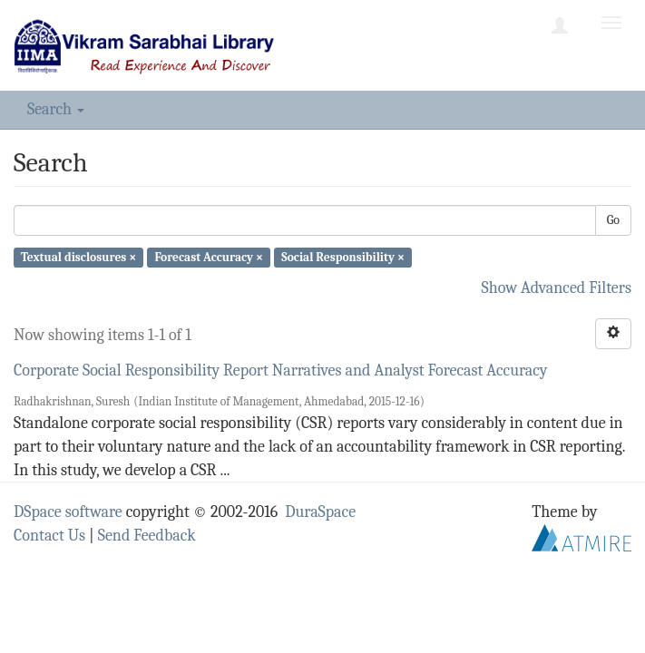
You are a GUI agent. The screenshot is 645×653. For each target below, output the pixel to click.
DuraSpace (320, 511)
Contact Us (49, 535)
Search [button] (55, 109)
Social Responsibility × (343, 257)
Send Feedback (147, 535)
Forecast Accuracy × (208, 257)
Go (613, 220)
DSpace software (68, 511)
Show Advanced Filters (557, 287)
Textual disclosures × (78, 257)
